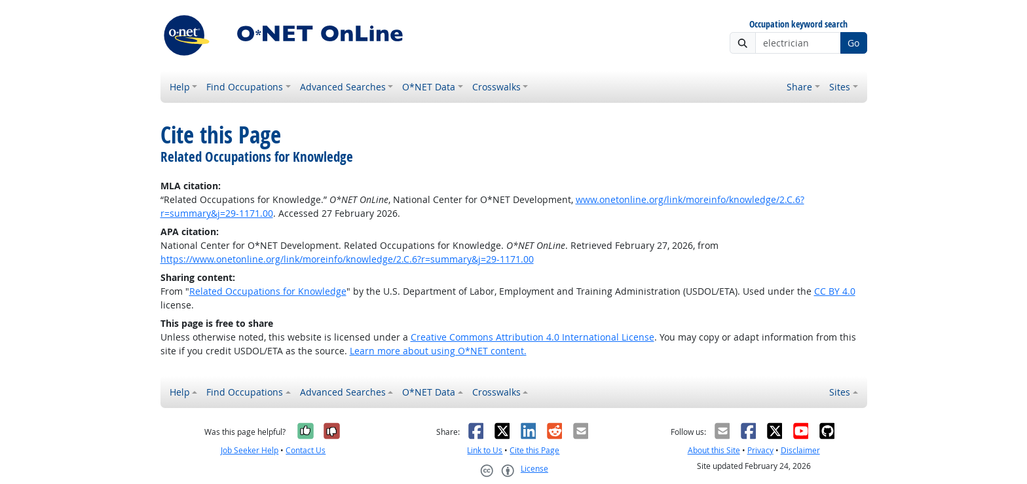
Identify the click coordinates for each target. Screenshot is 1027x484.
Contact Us (306, 450)
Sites (839, 87)
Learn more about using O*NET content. (438, 350)
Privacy (760, 450)
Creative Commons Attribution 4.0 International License (532, 337)
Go (853, 43)
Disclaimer (800, 450)
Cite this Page (534, 450)
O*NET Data (428, 87)
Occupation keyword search (798, 24)
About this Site (714, 450)
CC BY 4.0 (834, 291)
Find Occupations (244, 87)
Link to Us (484, 450)
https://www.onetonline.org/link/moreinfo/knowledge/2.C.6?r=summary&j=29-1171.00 (347, 259)
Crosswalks (496, 87)
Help (180, 87)
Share (799, 87)
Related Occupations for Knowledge (267, 291)
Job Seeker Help (249, 450)
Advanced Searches (343, 87)
